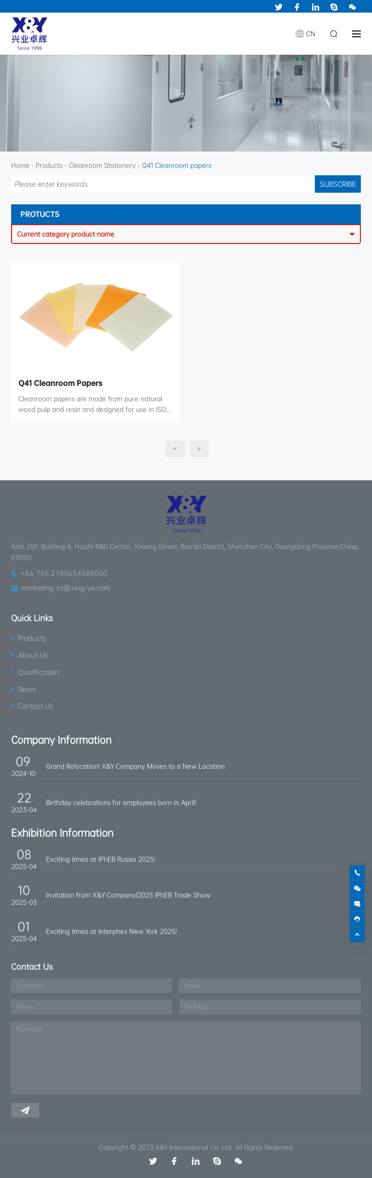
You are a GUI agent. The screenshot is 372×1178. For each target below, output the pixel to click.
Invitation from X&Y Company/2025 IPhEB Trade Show (128, 895)
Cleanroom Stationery (102, 165)
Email (192, 985)
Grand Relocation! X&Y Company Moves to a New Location (135, 766)
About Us (33, 655)
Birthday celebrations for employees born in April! (121, 802)
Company (30, 985)
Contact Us (35, 706)
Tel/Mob (196, 1007)
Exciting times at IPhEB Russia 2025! (100, 859)
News (27, 689)
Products (49, 165)
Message (29, 1029)
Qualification (38, 672)
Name (25, 1007)
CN (310, 34)
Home (20, 165)
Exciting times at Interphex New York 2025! (111, 931)
